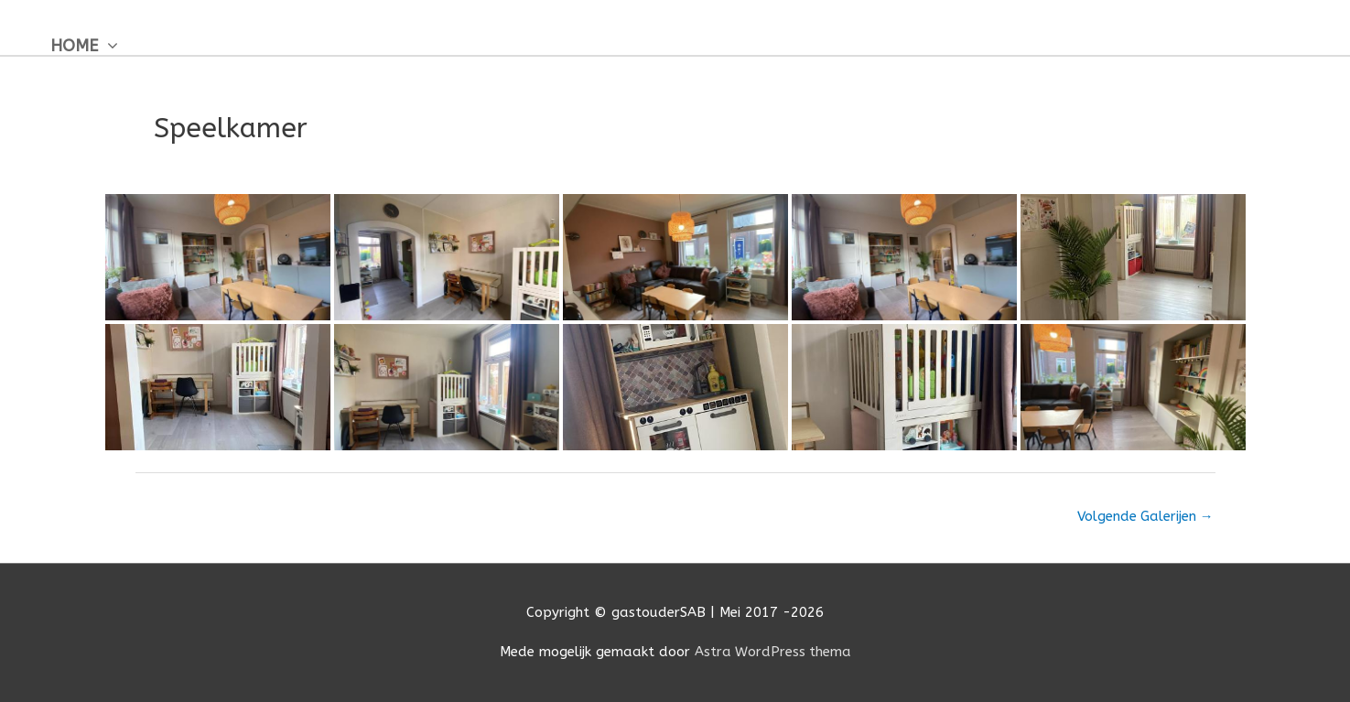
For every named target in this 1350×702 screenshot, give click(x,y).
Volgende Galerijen (1144, 516)
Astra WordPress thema (773, 651)
